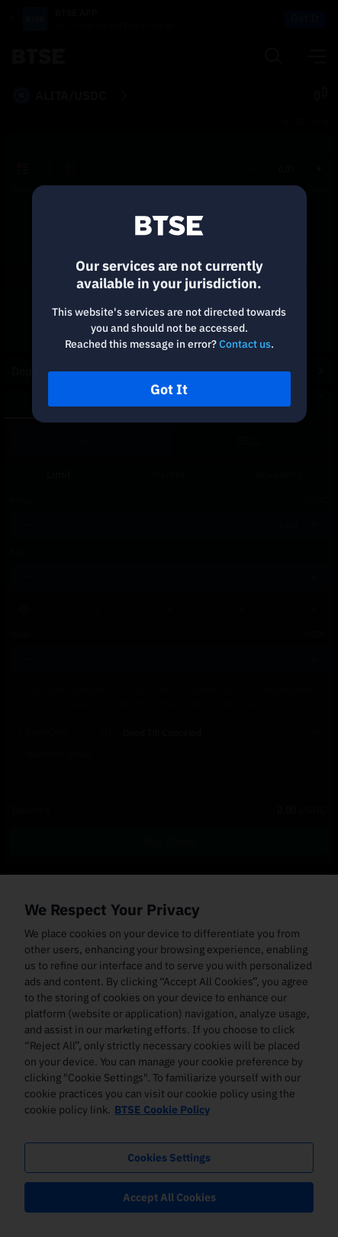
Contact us (245, 344)
